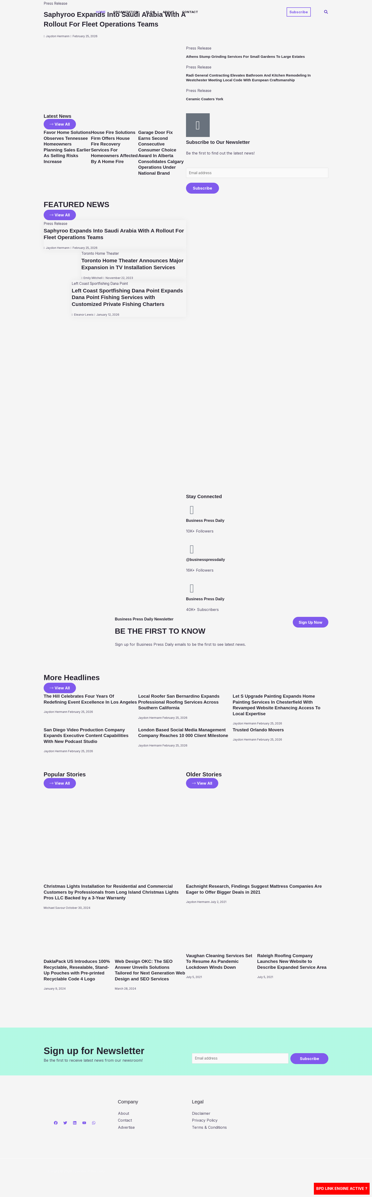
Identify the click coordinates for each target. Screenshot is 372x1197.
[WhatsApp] (94, 1123)
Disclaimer (201, 1113)
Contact (190, 12)
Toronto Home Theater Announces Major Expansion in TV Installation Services (125, 268)
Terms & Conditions (209, 1127)
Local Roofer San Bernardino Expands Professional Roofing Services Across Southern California (181, 702)
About (168, 12)
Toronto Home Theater (100, 254)
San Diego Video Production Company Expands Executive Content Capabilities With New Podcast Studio (89, 736)
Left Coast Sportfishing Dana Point (101, 291)
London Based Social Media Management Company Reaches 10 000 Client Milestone (184, 736)
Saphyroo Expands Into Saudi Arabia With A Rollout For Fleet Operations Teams (110, 24)
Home (101, 12)
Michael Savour (54, 908)
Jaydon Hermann (58, 46)
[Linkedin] (75, 1123)
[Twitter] (65, 1123)
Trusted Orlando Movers (260, 730)
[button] (299, 12)
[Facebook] (56, 1123)
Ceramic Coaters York (205, 99)
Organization (125, 12)
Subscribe (202, 189)
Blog (150, 12)
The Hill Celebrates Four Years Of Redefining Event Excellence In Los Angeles (84, 702)
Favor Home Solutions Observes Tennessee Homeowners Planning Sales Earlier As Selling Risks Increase (66, 149)
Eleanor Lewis (82, 322)
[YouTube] (84, 1123)
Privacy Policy (205, 1120)
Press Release (56, 224)
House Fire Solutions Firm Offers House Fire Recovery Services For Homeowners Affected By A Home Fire (113, 149)
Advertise (126, 1127)
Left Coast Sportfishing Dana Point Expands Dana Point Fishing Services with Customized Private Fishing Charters (127, 305)
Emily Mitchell (91, 285)
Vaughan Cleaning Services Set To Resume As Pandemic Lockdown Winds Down (221, 961)
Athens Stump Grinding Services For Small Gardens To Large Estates (249, 57)
